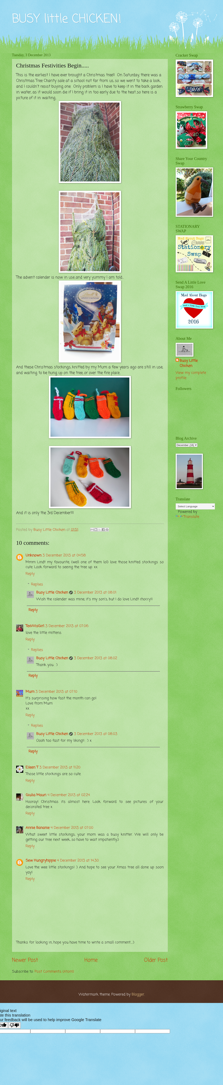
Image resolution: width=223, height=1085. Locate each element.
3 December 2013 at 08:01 (95, 592)
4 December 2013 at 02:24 (69, 795)
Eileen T (32, 767)
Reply (30, 574)
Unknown (33, 555)
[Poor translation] (14, 1025)
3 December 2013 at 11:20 (59, 767)
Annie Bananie (37, 828)
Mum (30, 691)
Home (91, 960)
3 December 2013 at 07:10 (56, 691)
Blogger (138, 994)
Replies (37, 584)
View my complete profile (191, 375)
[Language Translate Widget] (195, 506)
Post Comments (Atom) (54, 971)
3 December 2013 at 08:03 (95, 734)
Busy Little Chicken (52, 592)
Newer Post (25, 960)
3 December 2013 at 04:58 (64, 555)
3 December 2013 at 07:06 (67, 626)
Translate (187, 517)
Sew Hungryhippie (41, 860)
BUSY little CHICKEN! (66, 19)
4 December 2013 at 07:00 (72, 828)
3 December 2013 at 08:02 (95, 658)
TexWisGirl (35, 626)
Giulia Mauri (36, 795)
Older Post (156, 960)
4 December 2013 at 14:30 (78, 860)
